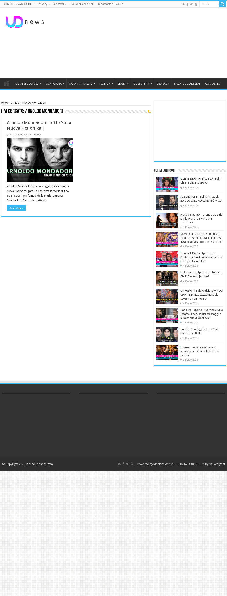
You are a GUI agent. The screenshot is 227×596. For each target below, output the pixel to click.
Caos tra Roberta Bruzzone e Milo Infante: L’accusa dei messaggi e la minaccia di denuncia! (201, 314)
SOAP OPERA (53, 83)
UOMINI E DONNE (26, 83)
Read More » (16, 208)
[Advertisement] (142, 43)
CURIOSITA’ (212, 83)
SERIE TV (123, 83)
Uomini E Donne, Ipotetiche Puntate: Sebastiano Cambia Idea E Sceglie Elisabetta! (201, 257)
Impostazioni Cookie (110, 4)
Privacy (42, 4)
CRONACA (163, 83)
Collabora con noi (81, 4)
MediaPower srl (163, 464)
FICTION (105, 83)
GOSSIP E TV (141, 83)
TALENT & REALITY (80, 83)
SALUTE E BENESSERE (187, 83)
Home (6, 102)
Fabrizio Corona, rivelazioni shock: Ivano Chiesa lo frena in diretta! (199, 351)
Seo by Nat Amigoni (212, 464)
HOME (7, 83)
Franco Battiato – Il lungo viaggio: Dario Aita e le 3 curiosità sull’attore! (201, 218)
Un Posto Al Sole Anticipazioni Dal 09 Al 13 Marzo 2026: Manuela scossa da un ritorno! (201, 294)
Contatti (59, 4)
